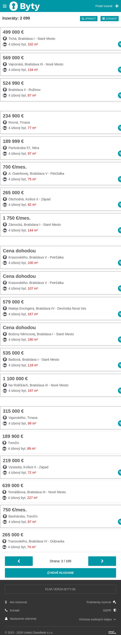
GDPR (109, 610)
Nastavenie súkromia (20, 618)
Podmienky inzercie (101, 602)
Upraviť (89, 18)
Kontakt (12, 610)
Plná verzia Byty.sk (60, 589)
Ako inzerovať (16, 602)
